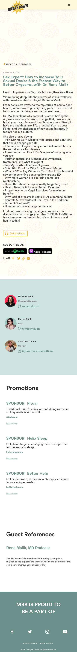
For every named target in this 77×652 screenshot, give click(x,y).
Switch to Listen (17, 233)
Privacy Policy (46, 643)
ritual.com (11, 417)
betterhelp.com (15, 487)
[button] (69, 5)
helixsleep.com (14, 452)
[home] (17, 7)
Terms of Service (29, 643)
